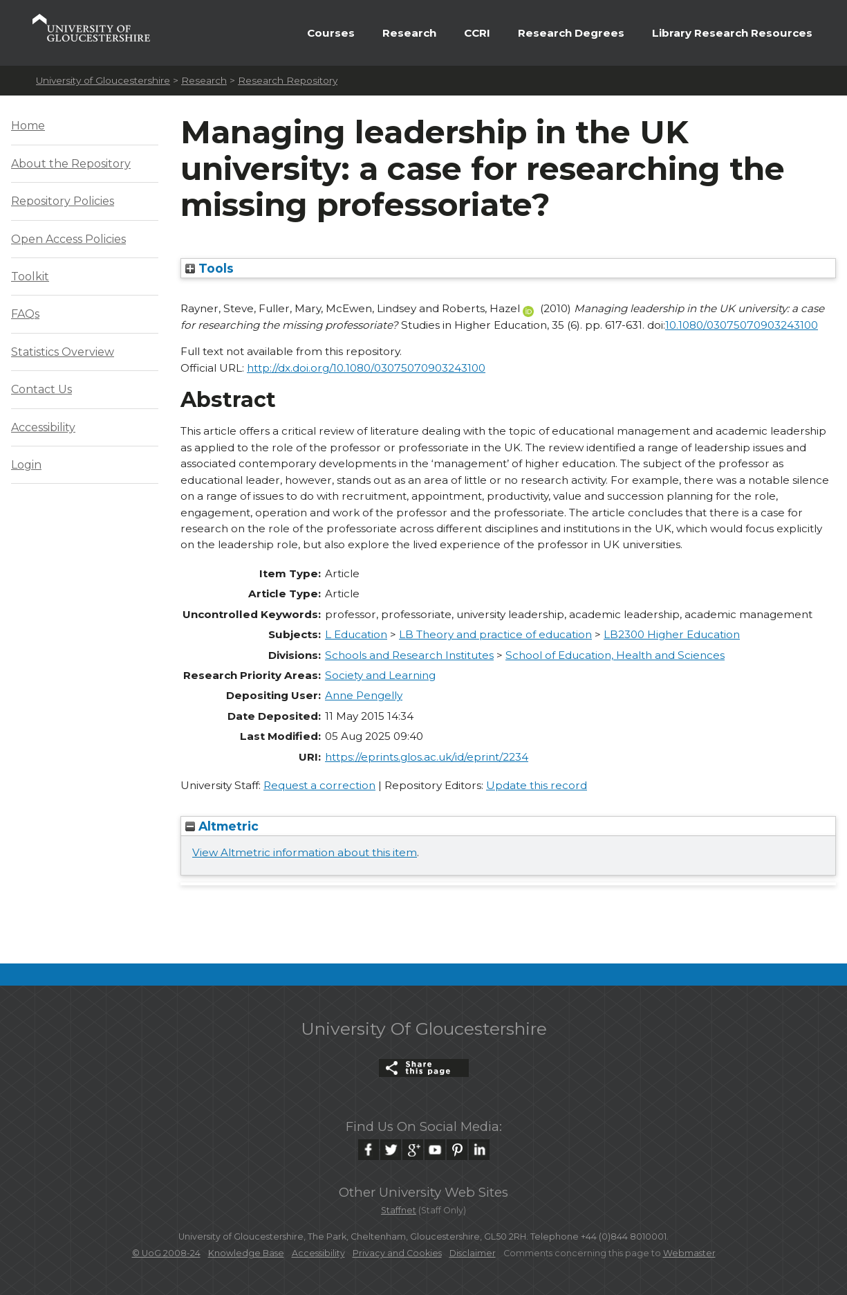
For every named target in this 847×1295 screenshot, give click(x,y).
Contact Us (41, 389)
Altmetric (222, 826)
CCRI (477, 32)
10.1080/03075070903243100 (741, 325)
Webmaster (689, 1253)
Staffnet (398, 1210)
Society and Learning (380, 675)
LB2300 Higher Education (672, 634)
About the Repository (71, 163)
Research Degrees (571, 32)
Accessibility (43, 427)
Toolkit (30, 276)
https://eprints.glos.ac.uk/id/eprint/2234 (426, 756)
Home (28, 125)
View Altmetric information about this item (304, 852)
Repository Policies (62, 201)
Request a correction (319, 785)
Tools (209, 268)
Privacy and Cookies (397, 1253)
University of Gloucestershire (103, 80)
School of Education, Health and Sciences (615, 655)
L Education (356, 634)
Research (409, 32)
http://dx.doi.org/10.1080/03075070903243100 (366, 367)
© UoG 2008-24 (166, 1253)
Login (26, 464)
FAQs (25, 313)
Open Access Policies (68, 239)
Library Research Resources (732, 32)
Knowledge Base (246, 1253)
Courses (331, 32)
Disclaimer (472, 1253)
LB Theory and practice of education (495, 634)
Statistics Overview (62, 352)
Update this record (536, 785)
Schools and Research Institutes (409, 655)
